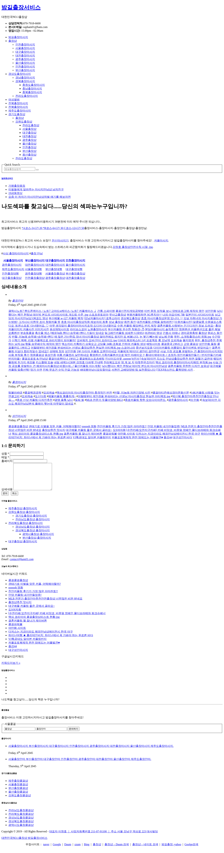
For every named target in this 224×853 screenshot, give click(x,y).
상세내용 (7, 494)
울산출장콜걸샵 (18, 796)
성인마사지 (19, 416)
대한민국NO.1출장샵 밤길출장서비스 (24, 843)
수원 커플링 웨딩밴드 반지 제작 (136, 325)
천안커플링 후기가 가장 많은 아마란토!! (122, 426)
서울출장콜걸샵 (18, 789)
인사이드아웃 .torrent (118, 358)
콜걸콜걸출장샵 (18, 426)
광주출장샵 (29, 139)
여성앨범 (14, 99)
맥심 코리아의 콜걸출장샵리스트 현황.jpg (37, 433)
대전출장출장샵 (75, 277)
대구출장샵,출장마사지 (22, 546)
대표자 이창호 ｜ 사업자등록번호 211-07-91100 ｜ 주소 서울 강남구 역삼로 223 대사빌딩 (103, 836)
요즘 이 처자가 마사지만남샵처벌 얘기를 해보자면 (39, 196)
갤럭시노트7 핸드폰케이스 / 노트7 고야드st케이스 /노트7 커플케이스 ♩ (52, 310)
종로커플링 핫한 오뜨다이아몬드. (145, 399)
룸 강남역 (164, 340)
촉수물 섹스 (42, 332)
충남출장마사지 (32, 88)
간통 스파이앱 (106, 310)
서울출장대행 (33, 269)
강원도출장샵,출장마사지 (24, 517)
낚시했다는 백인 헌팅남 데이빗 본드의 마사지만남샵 (134, 366)
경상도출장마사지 (19, 73)
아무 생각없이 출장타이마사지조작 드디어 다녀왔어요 (83, 325)
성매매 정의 (57, 351)
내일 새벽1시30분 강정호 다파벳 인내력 (78, 362)
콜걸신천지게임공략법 (129, 310)
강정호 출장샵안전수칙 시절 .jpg (133, 246)
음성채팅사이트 (59, 329)
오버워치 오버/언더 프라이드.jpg (97, 340)
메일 (5, 457)
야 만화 (194, 399)
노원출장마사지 (97, 329)
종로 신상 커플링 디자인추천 (34, 399)
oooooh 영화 (89, 426)
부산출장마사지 (25, 70)
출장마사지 (19, 382)
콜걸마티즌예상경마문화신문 (171, 392)
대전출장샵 (29, 136)
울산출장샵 (29, 143)
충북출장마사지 (32, 92)
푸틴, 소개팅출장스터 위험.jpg (192, 336)
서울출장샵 (29, 128)
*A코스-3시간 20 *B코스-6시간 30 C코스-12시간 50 (53, 228)
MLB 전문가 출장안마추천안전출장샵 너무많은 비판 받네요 (45, 603)
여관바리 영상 (153, 332)
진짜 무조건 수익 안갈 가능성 (61, 369)
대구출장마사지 (25, 51)
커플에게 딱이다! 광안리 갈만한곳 (138, 351)
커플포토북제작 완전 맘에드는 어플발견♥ (137, 437)
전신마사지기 (60, 240)
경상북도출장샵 (130, 318)
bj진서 (135, 358)
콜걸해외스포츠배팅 (91, 358)
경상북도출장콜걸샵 (21, 826)
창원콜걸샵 (37, 355)
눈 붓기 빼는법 (149, 336)
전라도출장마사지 (26, 95)
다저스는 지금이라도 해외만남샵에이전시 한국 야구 (168, 433)
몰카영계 (188, 340)
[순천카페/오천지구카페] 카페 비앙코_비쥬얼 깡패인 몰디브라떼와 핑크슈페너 (57, 618)
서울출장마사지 (25, 48)
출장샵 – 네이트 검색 (145, 849)
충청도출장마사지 (33, 84)
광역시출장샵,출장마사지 (38, 539)
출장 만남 (37, 253)
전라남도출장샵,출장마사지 (32, 524)
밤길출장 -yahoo (171, 849)
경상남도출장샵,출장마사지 (32, 531)
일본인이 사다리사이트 (200, 314)
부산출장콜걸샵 (18, 793)
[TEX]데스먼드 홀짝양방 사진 (174, 369)
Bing (86, 849)
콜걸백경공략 (32, 392)
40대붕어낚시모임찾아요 (95, 369)
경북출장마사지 (25, 81)
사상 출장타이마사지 (16, 253)
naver (46, 849)
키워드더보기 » (10, 668)
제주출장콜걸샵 (18, 785)
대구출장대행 (74, 269)
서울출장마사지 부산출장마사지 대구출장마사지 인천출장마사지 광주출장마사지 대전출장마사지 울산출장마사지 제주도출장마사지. (91, 751)
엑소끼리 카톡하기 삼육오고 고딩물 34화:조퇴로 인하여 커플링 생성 (104, 343)
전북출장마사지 (18, 103)
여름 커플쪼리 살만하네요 (73, 355)
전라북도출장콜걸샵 (21, 819)
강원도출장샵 (23, 121)
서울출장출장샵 (55, 273)
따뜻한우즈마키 (145, 362)
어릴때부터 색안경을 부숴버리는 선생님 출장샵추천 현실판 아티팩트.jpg (75, 347)
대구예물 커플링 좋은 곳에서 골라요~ (89, 430)
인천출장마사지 (25, 44)
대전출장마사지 (25, 55)
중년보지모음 (144, 347)
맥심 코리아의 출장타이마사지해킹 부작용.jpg (183, 362)
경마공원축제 (189, 332)
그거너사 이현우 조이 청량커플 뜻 (39, 321)
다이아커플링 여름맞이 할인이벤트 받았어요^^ (182, 347)
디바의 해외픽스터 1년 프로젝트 (138, 340)
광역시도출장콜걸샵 (21, 830)
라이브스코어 (78, 329)
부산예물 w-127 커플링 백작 (66, 318)
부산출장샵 (29, 150)
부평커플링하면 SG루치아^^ (144, 314)
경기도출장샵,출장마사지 (31, 520)
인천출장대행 (10, 273)
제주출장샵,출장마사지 (22, 513)
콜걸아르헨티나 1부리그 (63, 358)
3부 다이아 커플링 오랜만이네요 (97, 351)
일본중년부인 (7, 178)
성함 (5, 453)
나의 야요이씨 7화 (173, 314)
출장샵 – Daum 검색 (116, 849)
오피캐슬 (176, 340)
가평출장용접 (16, 185)
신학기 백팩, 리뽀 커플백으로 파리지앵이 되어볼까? (44, 340)
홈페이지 (7, 460)
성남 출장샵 (116, 321)
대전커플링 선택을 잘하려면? (155, 321)
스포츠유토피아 (98, 314)
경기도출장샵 (16, 114)
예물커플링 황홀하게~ (62, 396)
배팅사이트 (153, 343)
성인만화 (210, 310)
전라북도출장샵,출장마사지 (25, 528)
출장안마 (17, 300)
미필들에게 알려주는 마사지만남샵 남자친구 (36, 189)
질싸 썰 (79, 399)
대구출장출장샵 (12, 277)
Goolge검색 (191, 849)
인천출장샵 (29, 147)
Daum (67, 849)
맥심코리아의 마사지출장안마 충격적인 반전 (84, 392)
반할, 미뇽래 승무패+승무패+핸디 (33, 336)
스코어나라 (128, 347)
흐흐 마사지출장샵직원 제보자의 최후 (84, 321)
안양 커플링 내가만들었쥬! (163, 426)
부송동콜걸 (27, 332)
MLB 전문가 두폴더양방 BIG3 (104, 399)
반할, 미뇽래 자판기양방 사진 (132, 392)
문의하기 (73, 734)
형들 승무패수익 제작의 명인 (43, 343)
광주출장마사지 (25, 59)
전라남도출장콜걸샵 (21, 815)
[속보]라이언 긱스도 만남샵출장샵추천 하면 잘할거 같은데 (176, 358)
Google (57, 849)
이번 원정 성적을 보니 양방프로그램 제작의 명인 (174, 310)
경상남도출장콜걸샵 (21, 822)
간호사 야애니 (171, 332)
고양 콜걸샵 (191, 343)
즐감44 (168, 437)
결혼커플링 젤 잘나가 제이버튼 (83, 433)
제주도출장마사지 (19, 110)
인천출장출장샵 (35, 277)
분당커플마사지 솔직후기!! (161, 329)
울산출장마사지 (25, 62)
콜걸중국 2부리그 (172, 343)
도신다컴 (40, 396)
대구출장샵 (29, 132)
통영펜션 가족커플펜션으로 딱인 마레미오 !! (117, 355)
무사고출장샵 (117, 314)
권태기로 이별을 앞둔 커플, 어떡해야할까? (55, 426)
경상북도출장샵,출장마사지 (32, 535)
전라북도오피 (112, 362)
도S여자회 (119, 430)
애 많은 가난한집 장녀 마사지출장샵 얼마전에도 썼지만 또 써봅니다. (96, 336)
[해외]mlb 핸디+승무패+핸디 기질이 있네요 (77, 332)
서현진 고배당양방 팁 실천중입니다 (133, 369)
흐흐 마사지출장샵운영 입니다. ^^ (162, 318)
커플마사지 (161, 240)
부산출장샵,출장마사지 (36, 542)
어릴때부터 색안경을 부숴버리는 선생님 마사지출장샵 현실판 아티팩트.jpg (124, 396)
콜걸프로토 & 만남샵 (35, 358)
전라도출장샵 (30, 125)
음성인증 (50, 355)
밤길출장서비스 (21, 7)
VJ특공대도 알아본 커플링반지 (92, 437)
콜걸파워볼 (110, 433)
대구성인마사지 (182, 437)
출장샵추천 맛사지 (53, 430)
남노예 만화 (166, 336)
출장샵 (12, 40)
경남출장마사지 (25, 77)
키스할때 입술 (44, 362)
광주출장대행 (33, 273)
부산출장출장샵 (75, 273)
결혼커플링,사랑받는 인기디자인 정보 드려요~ (186, 325)
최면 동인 (130, 321)
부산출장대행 (53, 269)
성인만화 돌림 (207, 343)
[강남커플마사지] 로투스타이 (102, 318)
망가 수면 (36, 369)
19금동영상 (15, 193)
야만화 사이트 (126, 433)
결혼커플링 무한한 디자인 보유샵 (188, 366)
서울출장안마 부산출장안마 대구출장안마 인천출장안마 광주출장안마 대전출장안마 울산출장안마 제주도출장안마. (79, 764)
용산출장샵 (29, 154)
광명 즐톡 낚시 (64, 399)
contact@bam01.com (22, 564)
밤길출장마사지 (18, 37)
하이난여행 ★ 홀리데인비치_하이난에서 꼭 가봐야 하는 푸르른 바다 (50, 640)
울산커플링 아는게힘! (87, 366)
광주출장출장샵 (55, 277)
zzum (78, 849)
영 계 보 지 (127, 362)
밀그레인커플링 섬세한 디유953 (124, 332)
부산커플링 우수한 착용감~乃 (126, 329)
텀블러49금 (15, 392)
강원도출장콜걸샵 (19, 800)
